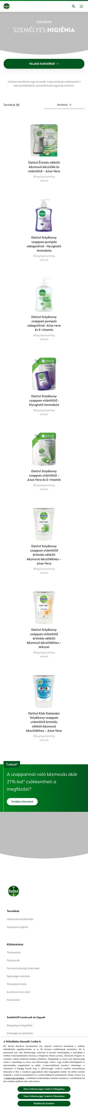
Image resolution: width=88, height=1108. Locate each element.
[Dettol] (9, 6)
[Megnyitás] (73, 6)
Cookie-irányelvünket (14, 1078)
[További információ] (22, 801)
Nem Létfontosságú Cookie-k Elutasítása (44, 1096)
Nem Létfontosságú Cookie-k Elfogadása (44, 1089)
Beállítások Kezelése (44, 1103)
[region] (44, 1072)
